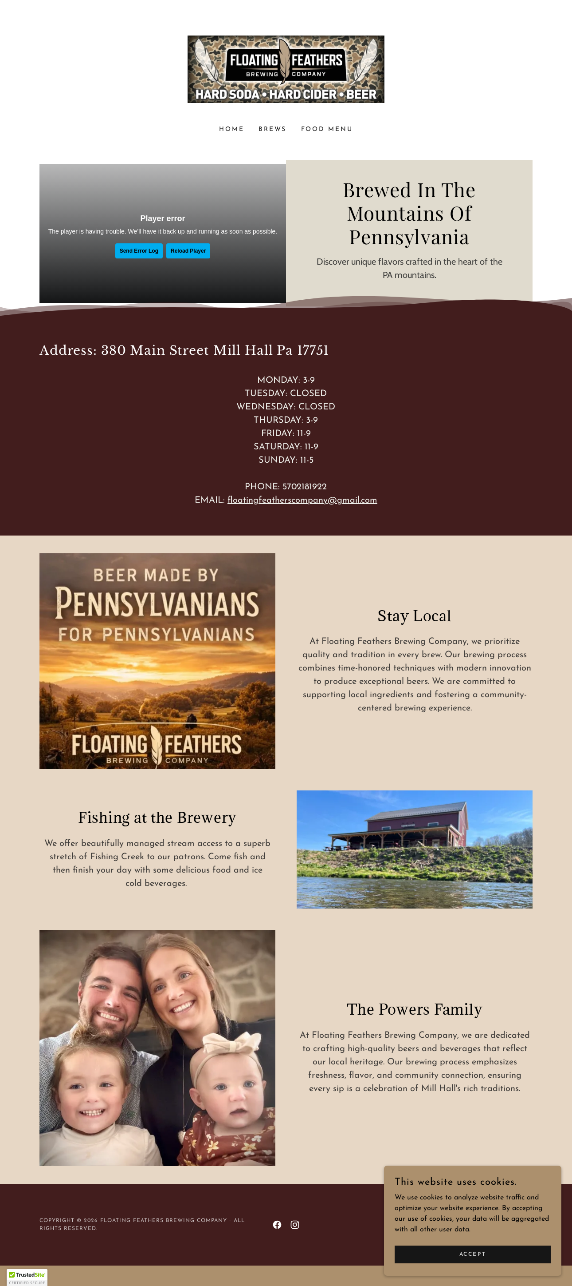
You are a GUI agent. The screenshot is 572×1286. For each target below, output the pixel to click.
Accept (472, 1254)
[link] (286, 68)
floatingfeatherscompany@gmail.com (302, 500)
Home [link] (231, 129)
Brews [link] (273, 129)
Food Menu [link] (327, 129)
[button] (27, 1277)
